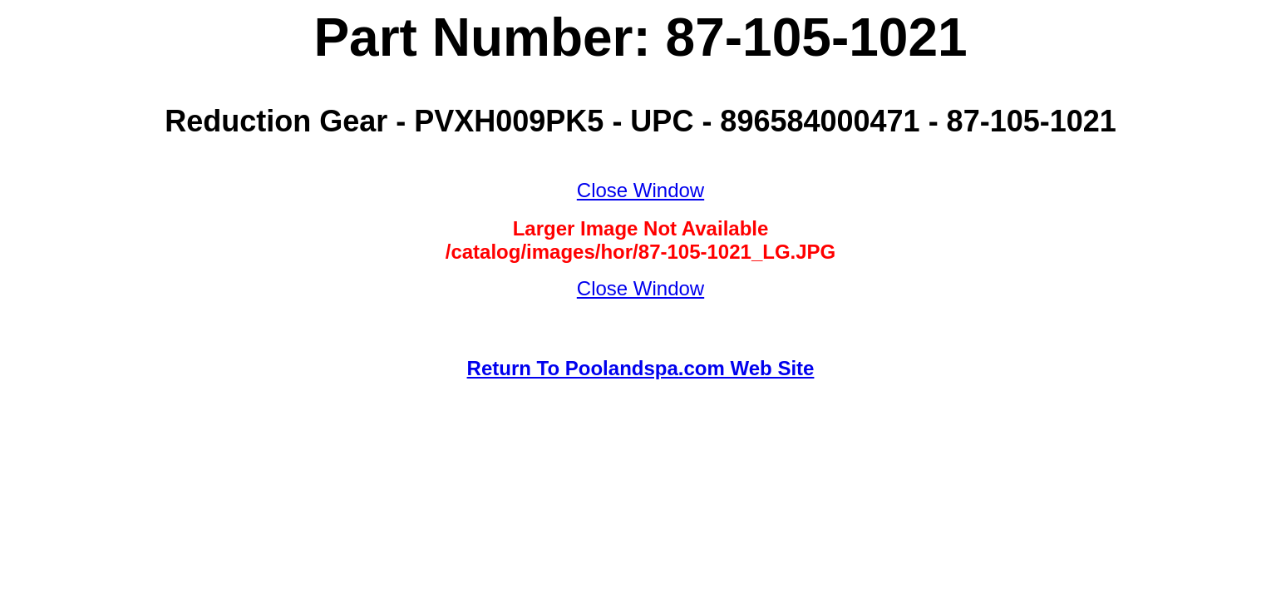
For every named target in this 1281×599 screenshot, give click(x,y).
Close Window (640, 190)
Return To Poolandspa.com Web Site (641, 368)
